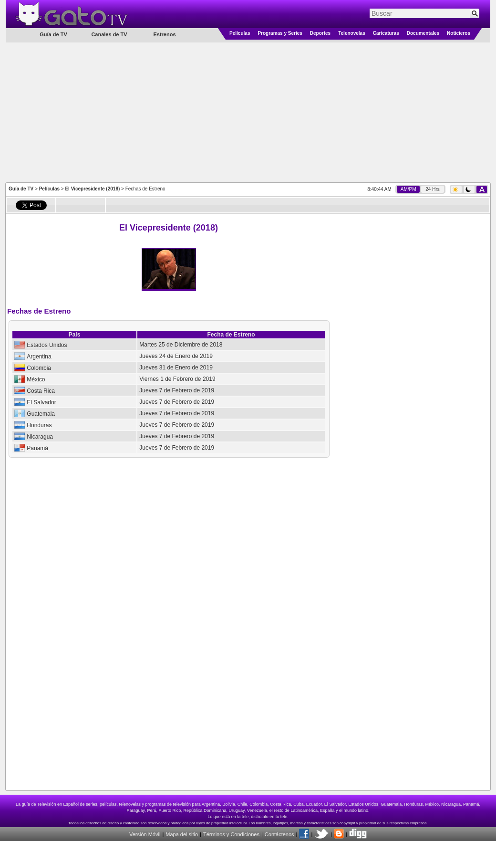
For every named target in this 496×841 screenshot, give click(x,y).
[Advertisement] (248, 112)
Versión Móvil (144, 834)
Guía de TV (21, 188)
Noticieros (458, 33)
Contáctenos (279, 834)
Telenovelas (351, 33)
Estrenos (164, 34)
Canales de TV (109, 34)
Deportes (320, 33)
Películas (239, 33)
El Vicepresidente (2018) (92, 188)
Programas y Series (280, 33)
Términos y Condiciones (231, 834)
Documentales (423, 33)
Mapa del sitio (181, 834)
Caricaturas (386, 33)
